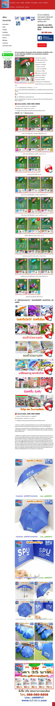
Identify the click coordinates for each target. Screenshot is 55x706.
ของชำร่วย (12, 7)
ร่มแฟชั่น (22, 3)
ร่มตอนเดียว (13, 3)
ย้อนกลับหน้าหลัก (42, 45)
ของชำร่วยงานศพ (20, 7)
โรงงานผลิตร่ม (34, 3)
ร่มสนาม (40, 3)
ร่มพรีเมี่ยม (27, 3)
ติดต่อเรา (27, 7)
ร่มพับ (18, 3)
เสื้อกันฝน (45, 3)
